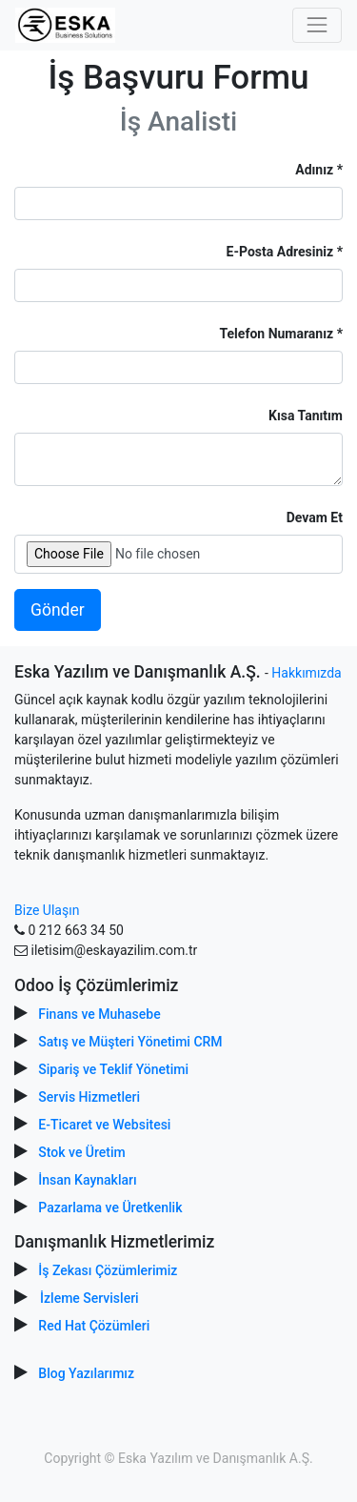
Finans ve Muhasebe (99, 1014)
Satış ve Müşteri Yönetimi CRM (130, 1041)
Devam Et (315, 517)
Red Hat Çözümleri (93, 1325)
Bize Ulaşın (46, 910)
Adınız (314, 169)
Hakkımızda (306, 672)
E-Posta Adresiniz (280, 251)
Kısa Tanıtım (305, 415)
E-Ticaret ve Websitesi (104, 1124)
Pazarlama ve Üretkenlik (110, 1207)
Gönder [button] (57, 609)
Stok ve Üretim (81, 1152)
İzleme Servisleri (89, 1298)
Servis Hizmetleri (89, 1097)
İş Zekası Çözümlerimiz (107, 1270)
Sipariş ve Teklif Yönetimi (113, 1069)
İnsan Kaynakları (87, 1179)
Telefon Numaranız (277, 333)
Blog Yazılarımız (86, 1373)
